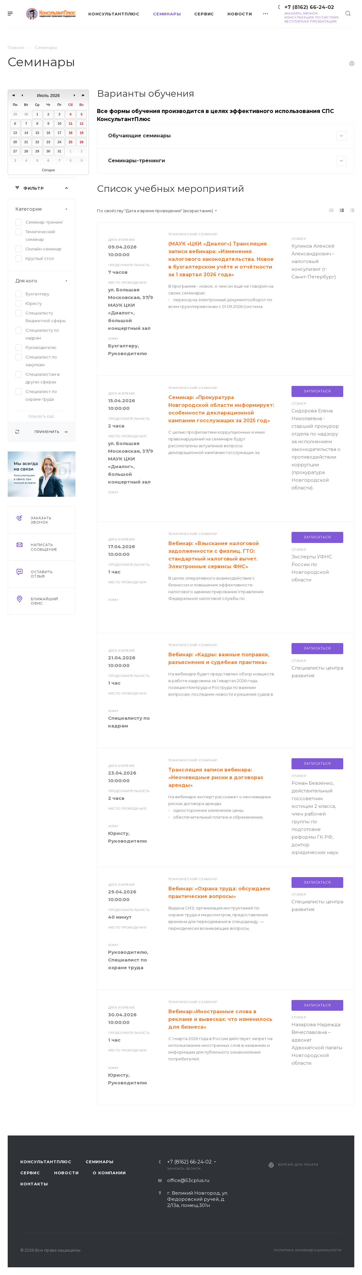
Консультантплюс (45, 1161)
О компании (109, 1172)
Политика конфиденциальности (308, 1250)
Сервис (30, 1172)
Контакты (34, 1183)
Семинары (99, 1161)
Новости (66, 1172)
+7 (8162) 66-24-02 (309, 7)
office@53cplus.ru (188, 1180)
